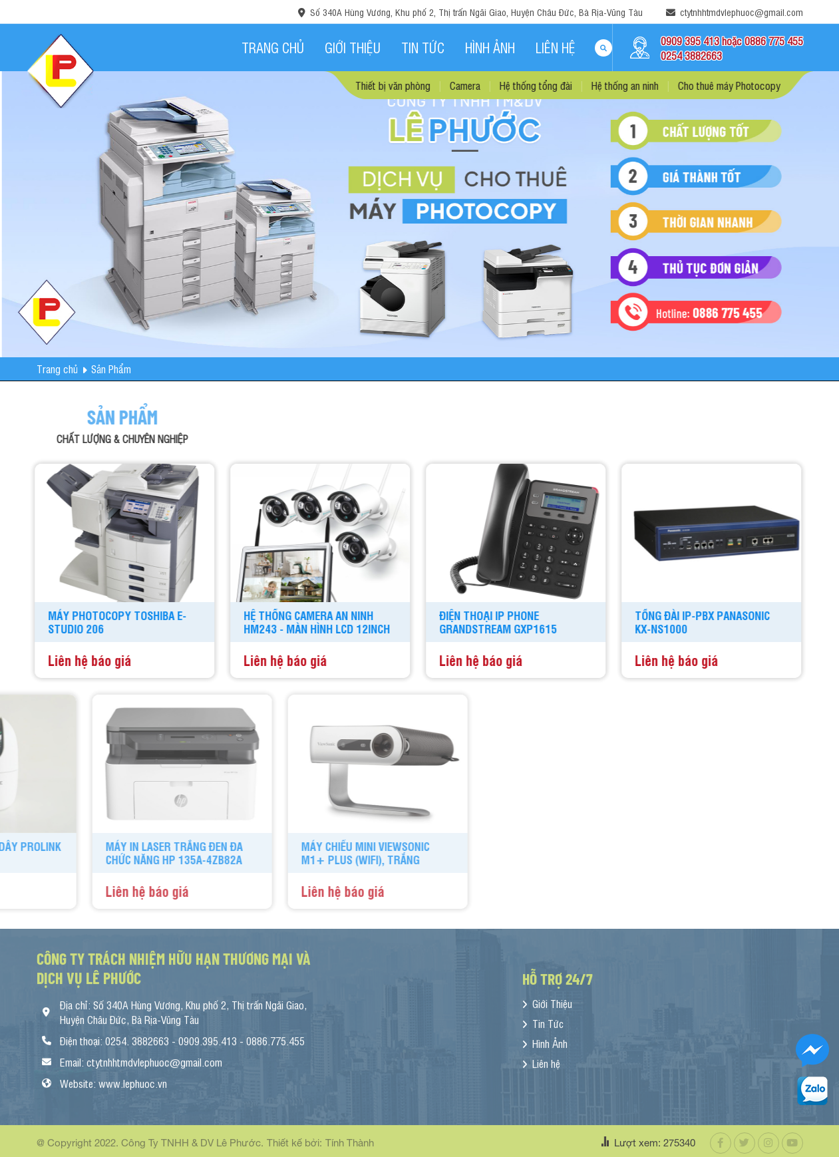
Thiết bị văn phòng (429, 85)
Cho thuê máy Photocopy (766, 85)
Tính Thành (349, 1146)
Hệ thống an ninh (661, 85)
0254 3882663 (691, 55)
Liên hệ (556, 48)
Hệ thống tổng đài (572, 85)
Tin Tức (422, 48)
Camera (501, 85)
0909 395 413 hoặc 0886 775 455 (732, 40)
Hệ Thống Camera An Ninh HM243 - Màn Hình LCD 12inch (280, 622)
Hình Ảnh (490, 48)
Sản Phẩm (111, 368)
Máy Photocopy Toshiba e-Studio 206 (80, 622)
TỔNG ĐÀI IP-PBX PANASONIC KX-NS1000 (665, 622)
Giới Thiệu (353, 48)
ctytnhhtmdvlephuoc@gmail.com (741, 11)
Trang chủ (273, 48)
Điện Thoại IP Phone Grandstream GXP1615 (461, 622)
